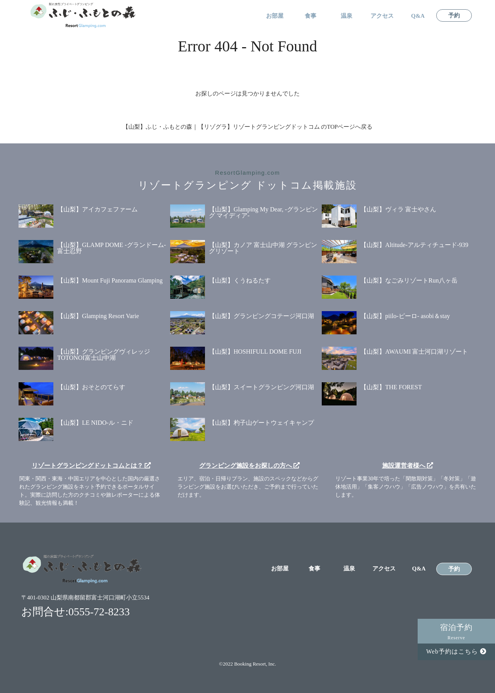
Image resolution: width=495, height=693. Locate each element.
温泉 (346, 16)
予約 (454, 16)
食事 (310, 16)
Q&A (418, 16)
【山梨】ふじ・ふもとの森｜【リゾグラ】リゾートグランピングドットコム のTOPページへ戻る (248, 127)
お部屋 (274, 16)
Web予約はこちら (456, 651)
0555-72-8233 (99, 612)
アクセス (382, 16)
